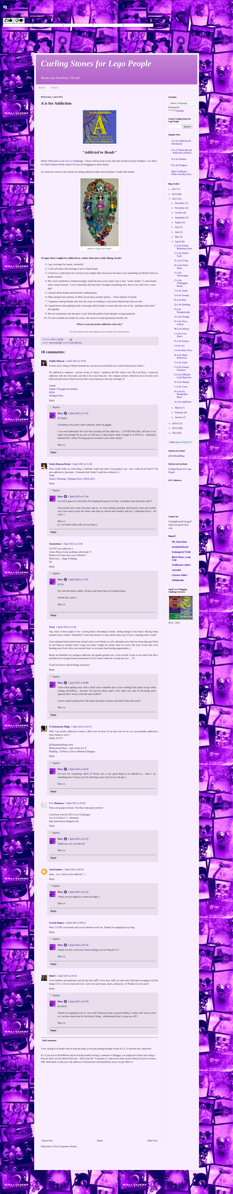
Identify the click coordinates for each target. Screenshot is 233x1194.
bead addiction (75, 343)
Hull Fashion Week (55, 164)
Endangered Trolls (181, 552)
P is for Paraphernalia (182, 310)
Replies (56, 407)
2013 (174, 428)
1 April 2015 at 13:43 (66, 627)
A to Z (65, 343)
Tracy (52, 627)
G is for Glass (180, 362)
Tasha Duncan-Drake (60, 464)
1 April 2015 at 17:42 (78, 413)
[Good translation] (8, 20)
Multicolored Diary (58, 748)
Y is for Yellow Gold (181, 254)
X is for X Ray (181, 260)
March (178, 408)
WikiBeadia (178, 580)
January (179, 417)
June (177, 232)
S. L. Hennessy (56, 803)
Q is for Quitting (182, 304)
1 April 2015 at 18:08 (78, 683)
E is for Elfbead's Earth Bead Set (182, 376)
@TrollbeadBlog (176, 456)
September (180, 217)
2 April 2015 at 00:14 (75, 923)
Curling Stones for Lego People (96, 63)
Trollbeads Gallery (181, 565)
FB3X (52, 392)
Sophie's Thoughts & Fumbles (63, 389)
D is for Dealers (178, 159)
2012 (174, 433)
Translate (176, 111)
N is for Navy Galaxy (180, 323)
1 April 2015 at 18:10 (78, 769)
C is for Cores (180, 386)
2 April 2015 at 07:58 (78, 1001)
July (177, 227)
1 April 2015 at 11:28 (82, 464)
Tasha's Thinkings (57, 479)
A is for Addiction (182, 402)
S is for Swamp (181, 295)
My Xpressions (179, 542)
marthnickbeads (180, 547)
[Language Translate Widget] (185, 103)
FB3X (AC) (89, 479)
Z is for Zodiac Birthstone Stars (183, 247)
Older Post (152, 1140)
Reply (52, 400)
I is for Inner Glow (183, 350)
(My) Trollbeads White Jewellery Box (181, 173)
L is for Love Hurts (180, 335)
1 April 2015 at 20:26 (75, 803)
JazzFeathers (56, 869)
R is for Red (180, 300)
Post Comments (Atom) (65, 1146)
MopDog (53, 751)
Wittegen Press (56, 395)
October (179, 212)
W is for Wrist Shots (181, 266)
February (179, 412)
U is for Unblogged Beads (180, 283)
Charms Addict (179, 575)
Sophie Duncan (57, 361)
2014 (174, 423)
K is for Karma (181, 341)
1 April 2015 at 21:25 (78, 839)
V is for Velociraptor (181, 274)
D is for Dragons (179, 165)
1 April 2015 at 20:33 (73, 869)
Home (42, 87)
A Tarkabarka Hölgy (59, 726)
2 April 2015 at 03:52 (67, 976)
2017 (174, 189)
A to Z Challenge (74, 160)
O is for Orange (181, 317)
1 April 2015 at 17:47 (78, 579)
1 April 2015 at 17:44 (78, 496)
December (180, 203)
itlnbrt (52, 976)
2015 (174, 199)
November (180, 208)
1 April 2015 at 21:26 (78, 892)
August (178, 222)
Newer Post (47, 1140)
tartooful (176, 570)
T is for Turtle (180, 290)
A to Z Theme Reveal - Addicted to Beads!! (181, 151)
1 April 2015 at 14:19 (81, 726)
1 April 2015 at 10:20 (75, 361)
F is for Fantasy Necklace (181, 368)
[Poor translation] (19, 20)
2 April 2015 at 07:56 (78, 945)
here (127, 332)
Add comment (49, 1040)
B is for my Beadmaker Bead (181, 394)
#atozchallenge (55, 343)
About (54, 87)
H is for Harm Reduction (180, 356)
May (177, 237)
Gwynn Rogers (56, 923)
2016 (174, 194)
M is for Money (181, 329)
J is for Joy (179, 345)
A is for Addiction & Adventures (181, 142)
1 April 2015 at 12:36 (72, 544)
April (177, 241)
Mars (60, 413)
